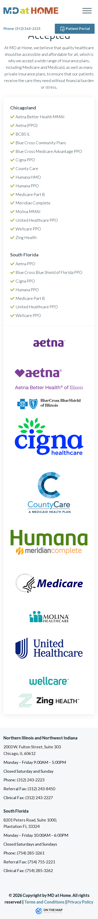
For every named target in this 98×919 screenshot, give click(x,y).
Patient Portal (75, 29)
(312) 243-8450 (41, 788)
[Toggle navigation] (87, 11)
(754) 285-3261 (30, 852)
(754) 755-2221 (41, 861)
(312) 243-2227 (39, 797)
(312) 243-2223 (27, 28)
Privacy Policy (80, 901)
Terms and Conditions (44, 901)
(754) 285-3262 (39, 870)
